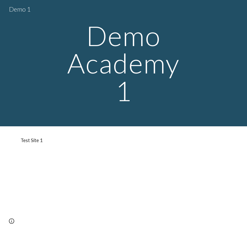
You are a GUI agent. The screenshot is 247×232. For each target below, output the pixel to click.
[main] (123, 63)
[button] (11, 221)
